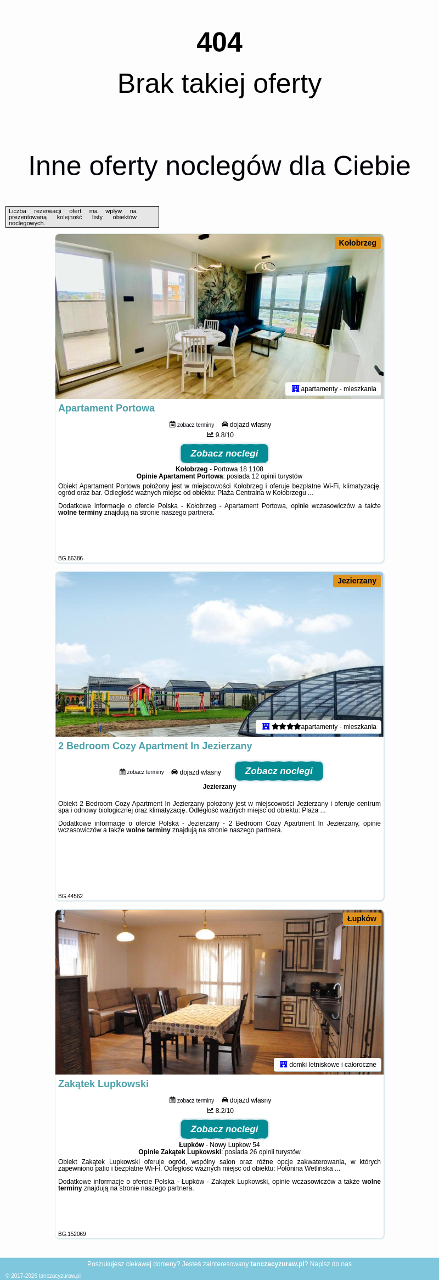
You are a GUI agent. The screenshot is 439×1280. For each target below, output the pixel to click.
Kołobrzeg (357, 242)
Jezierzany (356, 580)
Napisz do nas (331, 1264)
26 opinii (262, 1152)
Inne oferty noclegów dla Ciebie (219, 166)
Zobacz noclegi (224, 453)
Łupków (361, 918)
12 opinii (263, 476)
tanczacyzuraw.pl (60, 1276)
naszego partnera (186, 512)
